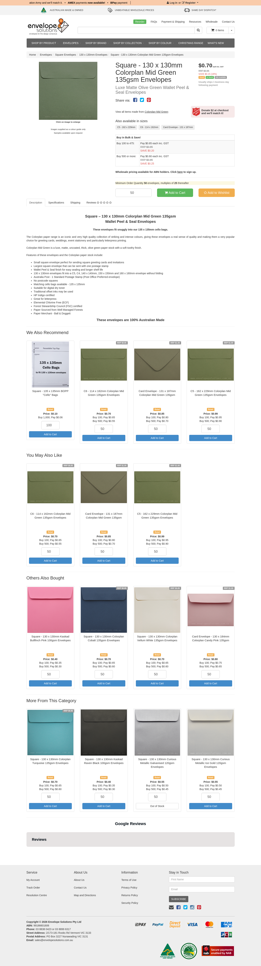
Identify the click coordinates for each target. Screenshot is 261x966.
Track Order (33, 887)
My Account (33, 879)
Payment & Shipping (173, 21)
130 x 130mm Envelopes (93, 54)
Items (217, 30)
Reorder (139, 21)
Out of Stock (157, 806)
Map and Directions (85, 895)
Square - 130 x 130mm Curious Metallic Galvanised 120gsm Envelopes (157, 763)
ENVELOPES (72, 43)
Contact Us (228, 21)
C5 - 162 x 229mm (126, 127)
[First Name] (202, 879)
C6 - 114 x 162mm (149, 127)
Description (35, 202)
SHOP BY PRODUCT (45, 43)
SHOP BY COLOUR (161, 43)
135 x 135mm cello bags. (153, 229)
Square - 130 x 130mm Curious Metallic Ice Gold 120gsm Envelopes (211, 763)
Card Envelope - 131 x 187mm (178, 127)
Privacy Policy (129, 887)
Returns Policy (129, 895)
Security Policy (129, 902)
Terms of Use (128, 879)
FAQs (154, 21)
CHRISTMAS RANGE (190, 43)
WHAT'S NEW (216, 43)
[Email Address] (202, 889)
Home (32, 54)
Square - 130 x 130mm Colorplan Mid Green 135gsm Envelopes (147, 54)
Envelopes (46, 54)
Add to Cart (175, 193)
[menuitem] (135, 100)
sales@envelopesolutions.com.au (54, 940)
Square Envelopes (65, 54)
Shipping (75, 202)
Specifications (56, 202)
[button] (26, 850)
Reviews (98, 202)
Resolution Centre (36, 895)
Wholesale (212, 21)
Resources (195, 21)
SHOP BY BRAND (97, 43)
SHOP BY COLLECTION (128, 43)
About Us (79, 879)
